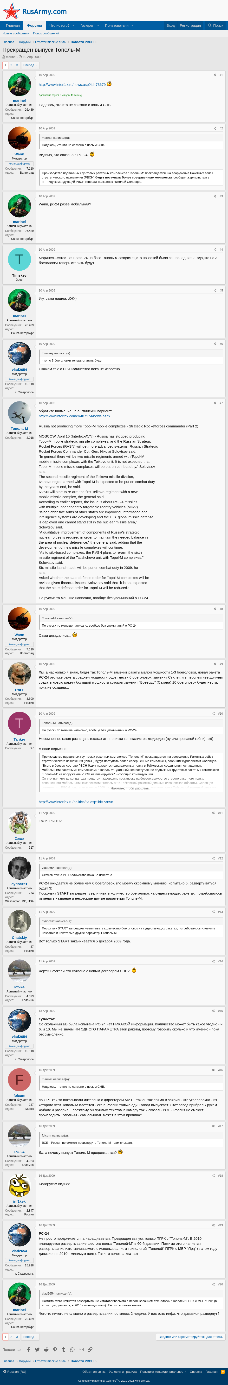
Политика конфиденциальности (163, 1371)
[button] (73, 25)
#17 (220, 1126)
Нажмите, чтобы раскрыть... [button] (131, 788)
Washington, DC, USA (19, 901)
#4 (221, 249)
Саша (19, 838)
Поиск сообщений (46, 33)
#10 (220, 713)
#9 (221, 664)
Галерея (87, 25)
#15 (220, 1011)
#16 (220, 1070)
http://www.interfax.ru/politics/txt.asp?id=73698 (76, 802)
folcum (19, 1095)
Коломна (28, 1000)
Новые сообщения (15, 33)
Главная (13, 25)
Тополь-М (19, 428)
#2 (221, 128)
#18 (220, 1175)
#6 (221, 344)
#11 (220, 813)
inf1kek (19, 1201)
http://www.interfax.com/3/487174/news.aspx (74, 416)
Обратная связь (93, 1371)
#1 (221, 75)
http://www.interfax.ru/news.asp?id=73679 (72, 85)
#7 (221, 403)
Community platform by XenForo (114, 1380)
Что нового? (59, 25)
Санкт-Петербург (22, 118)
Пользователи (117, 25)
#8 (221, 609)
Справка (196, 1371)
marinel (11, 57)
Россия (29, 703)
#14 (220, 961)
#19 (220, 1225)
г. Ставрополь (24, 392)
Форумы (34, 25)
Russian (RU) (14, 1371)
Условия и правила (123, 1371)
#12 (220, 858)
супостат (19, 884)
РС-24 (19, 987)
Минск (29, 1109)
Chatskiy (19, 937)
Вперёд (28, 65)
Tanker (19, 739)
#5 (221, 290)
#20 (220, 1284)
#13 (220, 912)
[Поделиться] (215, 75)
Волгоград (27, 172)
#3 (221, 196)
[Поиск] (215, 25)
